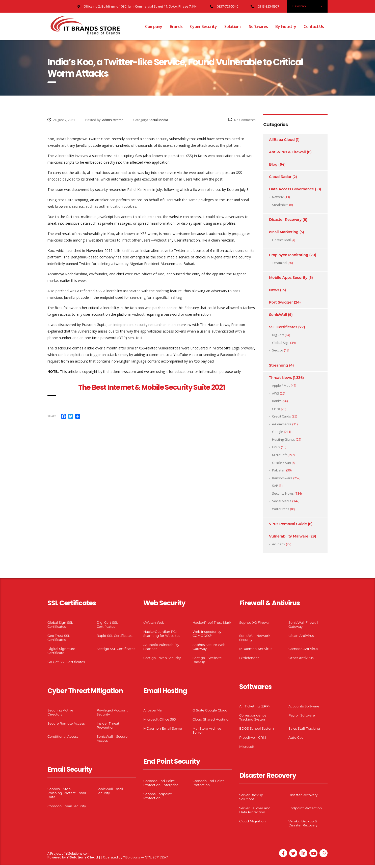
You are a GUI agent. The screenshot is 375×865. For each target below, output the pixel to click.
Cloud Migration (252, 821)
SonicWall (278, 314)
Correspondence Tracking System (252, 717)
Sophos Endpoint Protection (157, 796)
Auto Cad (296, 737)
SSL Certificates (283, 327)
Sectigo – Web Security (162, 658)
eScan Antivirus (301, 636)
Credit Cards (281, 416)
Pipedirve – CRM (252, 737)
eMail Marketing (284, 232)
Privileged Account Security (112, 712)
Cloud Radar (280, 176)
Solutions (232, 26)
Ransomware (282, 478)
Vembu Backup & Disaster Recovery (302, 823)
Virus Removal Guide (288, 524)
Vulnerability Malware (288, 536)
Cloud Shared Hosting (211, 719)
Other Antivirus (300, 658)
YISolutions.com (78, 853)
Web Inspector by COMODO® (207, 634)
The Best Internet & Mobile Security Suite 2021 (151, 387)
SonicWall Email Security (110, 791)
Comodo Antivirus (303, 649)
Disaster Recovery (285, 219)
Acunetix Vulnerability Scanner (161, 647)
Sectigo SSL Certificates (116, 649)
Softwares (258, 26)
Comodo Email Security (66, 806)
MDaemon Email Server (162, 728)
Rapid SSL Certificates (114, 636)
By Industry (285, 26)
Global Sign (280, 342)
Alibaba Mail (153, 710)
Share (51, 416)
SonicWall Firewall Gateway (303, 624)
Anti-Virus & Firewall (287, 152)
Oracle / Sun (281, 462)
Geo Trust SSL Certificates (58, 638)
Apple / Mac (281, 385)
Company (153, 26)
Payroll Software (301, 715)
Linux (276, 447)
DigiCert (278, 335)
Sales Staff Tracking (304, 728)
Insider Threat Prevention (108, 725)
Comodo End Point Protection (208, 783)
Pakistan (278, 470)
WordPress (280, 508)
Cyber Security (203, 26)
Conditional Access (62, 736)
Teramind (279, 262)
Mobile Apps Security (288, 277)
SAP (275, 485)
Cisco (276, 408)
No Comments (242, 119)
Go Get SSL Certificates (66, 662)
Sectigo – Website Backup (207, 660)
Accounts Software (303, 706)
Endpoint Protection (305, 808)
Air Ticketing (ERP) (254, 706)
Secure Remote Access (66, 723)
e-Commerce (281, 424)
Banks (277, 401)
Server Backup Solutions (251, 797)
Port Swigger (281, 302)
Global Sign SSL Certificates (60, 624)
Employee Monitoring (288, 255)
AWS (275, 393)
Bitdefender (249, 658)
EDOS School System (256, 728)
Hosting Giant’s (283, 439)
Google (277, 431)
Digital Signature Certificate (61, 651)
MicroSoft (279, 455)
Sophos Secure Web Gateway (209, 647)
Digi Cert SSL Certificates (107, 624)
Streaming (278, 365)
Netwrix (278, 197)
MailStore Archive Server (207, 730)
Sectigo (277, 350)
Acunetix (278, 544)
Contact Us (314, 26)
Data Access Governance (291, 189)
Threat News (280, 377)
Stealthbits (280, 204)
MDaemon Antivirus (255, 649)
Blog (273, 164)
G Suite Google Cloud (210, 710)
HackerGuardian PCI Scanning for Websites (161, 634)
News (274, 290)
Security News (283, 493)
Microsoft (247, 746)
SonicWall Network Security (254, 638)
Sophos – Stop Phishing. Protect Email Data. (66, 793)
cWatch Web (153, 622)
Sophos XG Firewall (255, 622)
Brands (176, 26)
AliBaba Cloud (282, 139)
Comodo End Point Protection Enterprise (160, 783)
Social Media (281, 501)
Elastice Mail (281, 239)
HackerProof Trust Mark (212, 622)
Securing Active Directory (60, 712)
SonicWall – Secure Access (112, 738)
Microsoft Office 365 (159, 719)
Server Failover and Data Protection (255, 810)
